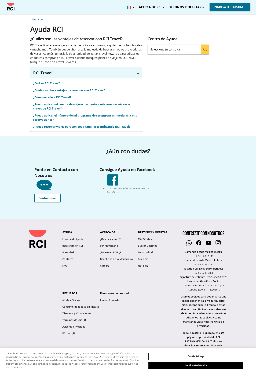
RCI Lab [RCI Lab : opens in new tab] (68, 333)
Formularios (69, 252)
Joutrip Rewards (109, 300)
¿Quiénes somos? (110, 239)
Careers (104, 265)
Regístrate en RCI (72, 245)
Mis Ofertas (145, 239)
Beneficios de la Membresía (116, 259)
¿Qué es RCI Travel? (46, 83)
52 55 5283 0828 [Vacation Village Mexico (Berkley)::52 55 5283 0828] (204, 272)
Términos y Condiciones (76, 313)
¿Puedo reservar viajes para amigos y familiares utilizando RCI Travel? (81, 127)
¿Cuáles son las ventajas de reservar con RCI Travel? (69, 90)
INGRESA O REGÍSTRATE (230, 7)
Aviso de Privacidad (73, 326)
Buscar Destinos (147, 245)
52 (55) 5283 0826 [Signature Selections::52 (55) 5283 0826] (217, 277)
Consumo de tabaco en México (80, 306)
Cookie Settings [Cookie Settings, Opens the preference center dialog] (196, 364)
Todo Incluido (146, 252)
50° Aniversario (109, 245)
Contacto (67, 259)
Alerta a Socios (71, 300)
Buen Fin (143, 259)
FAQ (64, 265)
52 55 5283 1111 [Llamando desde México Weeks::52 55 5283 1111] (204, 256)
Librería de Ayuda (72, 239)
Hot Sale (143, 265)
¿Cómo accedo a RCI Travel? (52, 97)
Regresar (37, 19)
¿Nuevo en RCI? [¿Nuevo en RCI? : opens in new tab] (111, 252)
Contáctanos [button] (47, 198)
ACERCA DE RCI (150, 7)
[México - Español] (130, 6)
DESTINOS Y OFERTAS (185, 7)
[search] (205, 49)
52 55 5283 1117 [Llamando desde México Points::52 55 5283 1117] (204, 264)
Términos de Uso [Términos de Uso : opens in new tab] (74, 320)
